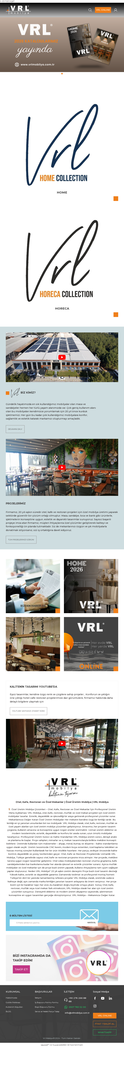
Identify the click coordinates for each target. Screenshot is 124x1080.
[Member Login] (115, 10)
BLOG (8, 1044)
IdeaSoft (45, 1077)
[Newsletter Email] (54, 955)
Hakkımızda (11, 1030)
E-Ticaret (55, 1078)
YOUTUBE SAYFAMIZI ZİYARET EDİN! (29, 743)
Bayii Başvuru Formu (45, 1040)
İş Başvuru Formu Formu (46, 1035)
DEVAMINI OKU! (15, 460)
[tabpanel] (62, 63)
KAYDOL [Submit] (92, 955)
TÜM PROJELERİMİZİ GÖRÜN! (21, 571)
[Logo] (18, 10)
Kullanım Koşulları (14, 1040)
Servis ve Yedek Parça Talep (47, 1044)
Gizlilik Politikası (13, 1035)
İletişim (38, 1030)
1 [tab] (62, 104)
